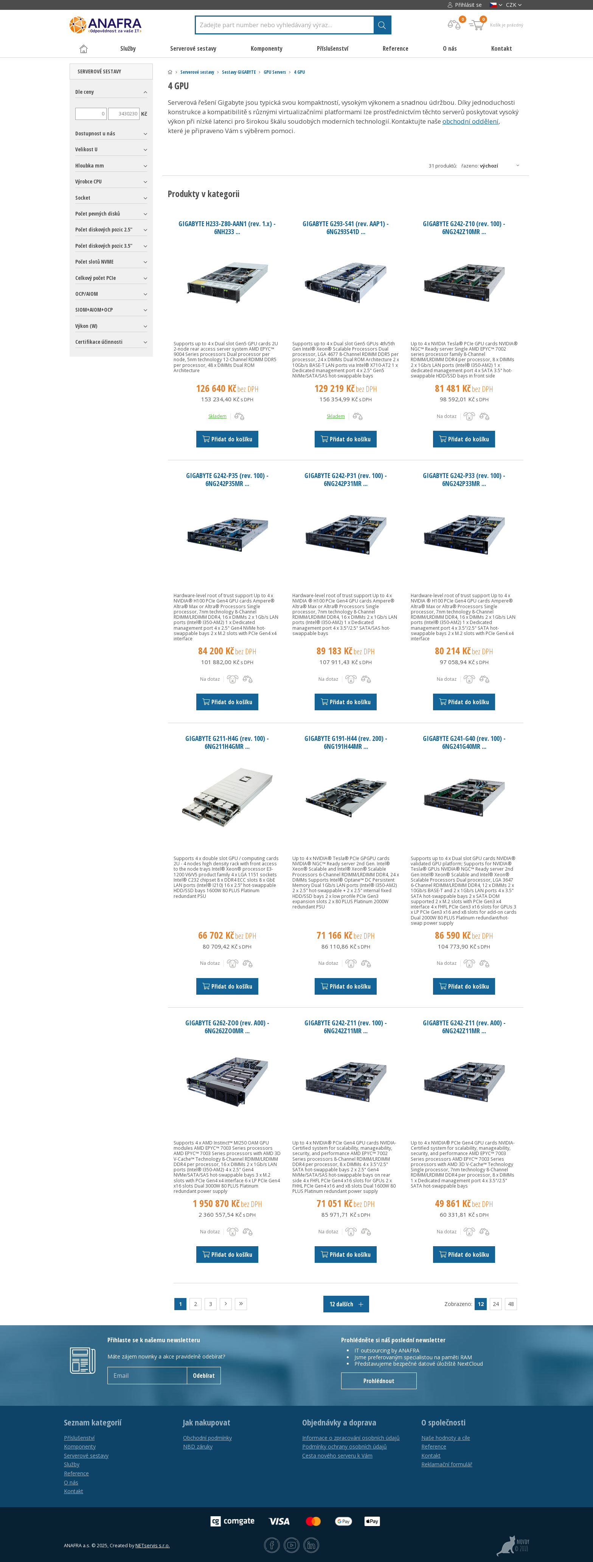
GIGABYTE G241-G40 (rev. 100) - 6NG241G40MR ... (464, 742)
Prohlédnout (378, 1381)
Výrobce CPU (88, 181)
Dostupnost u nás (95, 133)
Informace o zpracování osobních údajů (351, 1437)
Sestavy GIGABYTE (239, 72)
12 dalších (346, 1304)
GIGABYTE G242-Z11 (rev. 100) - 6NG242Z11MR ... (345, 1026)
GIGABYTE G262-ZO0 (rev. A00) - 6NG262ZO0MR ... (227, 1026)
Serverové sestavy (197, 72)
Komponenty (80, 1446)
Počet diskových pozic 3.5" (103, 245)
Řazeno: (492, 165)
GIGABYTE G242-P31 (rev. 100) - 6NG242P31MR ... (345, 479)
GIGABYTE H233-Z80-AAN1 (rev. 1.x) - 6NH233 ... (227, 227)
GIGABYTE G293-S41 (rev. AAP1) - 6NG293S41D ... (346, 227)
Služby (71, 1464)
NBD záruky (198, 1446)
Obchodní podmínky (207, 1437)
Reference (395, 48)
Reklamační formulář (446, 1464)
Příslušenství (79, 1437)
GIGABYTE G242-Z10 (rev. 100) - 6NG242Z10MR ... (464, 227)
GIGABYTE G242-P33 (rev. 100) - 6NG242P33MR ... (464, 479)
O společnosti (443, 1422)
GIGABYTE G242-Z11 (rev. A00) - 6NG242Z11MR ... (464, 1026)
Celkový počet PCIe (95, 277)
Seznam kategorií (92, 1422)
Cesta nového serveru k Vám (337, 1455)
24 (496, 1303)
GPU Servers (275, 72)
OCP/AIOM (86, 293)
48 (511, 1303)
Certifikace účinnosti (99, 341)
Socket (82, 197)
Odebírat (204, 1375)
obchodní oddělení (470, 121)
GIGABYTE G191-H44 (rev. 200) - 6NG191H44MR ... (345, 742)
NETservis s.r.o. (152, 1545)
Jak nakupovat (206, 1422)
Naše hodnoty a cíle (445, 1437)
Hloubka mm (89, 165)
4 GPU (299, 72)
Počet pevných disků (97, 213)
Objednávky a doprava (339, 1422)
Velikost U (86, 149)
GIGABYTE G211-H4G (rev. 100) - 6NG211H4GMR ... (227, 742)
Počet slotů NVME (94, 261)
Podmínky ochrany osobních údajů (344, 1446)
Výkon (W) (86, 325)
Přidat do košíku (227, 439)
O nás (450, 48)
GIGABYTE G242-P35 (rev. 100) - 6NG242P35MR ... (227, 479)
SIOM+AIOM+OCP (94, 309)
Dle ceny (84, 91)
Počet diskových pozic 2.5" (103, 229)
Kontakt (501, 48)
